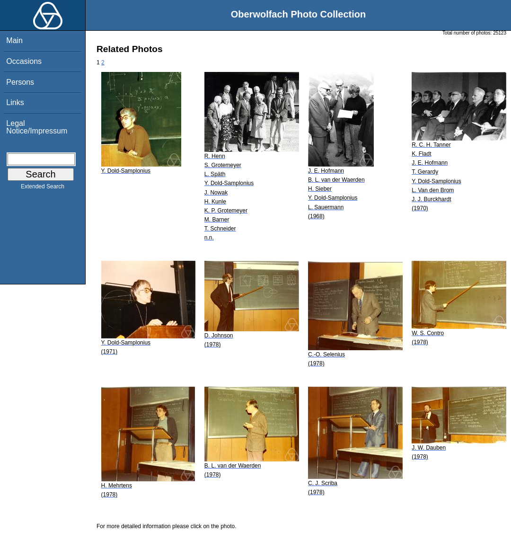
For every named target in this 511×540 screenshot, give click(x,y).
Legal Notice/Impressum (36, 127)
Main (14, 40)
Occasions (24, 61)
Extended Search (42, 188)
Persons (20, 82)
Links (15, 102)
